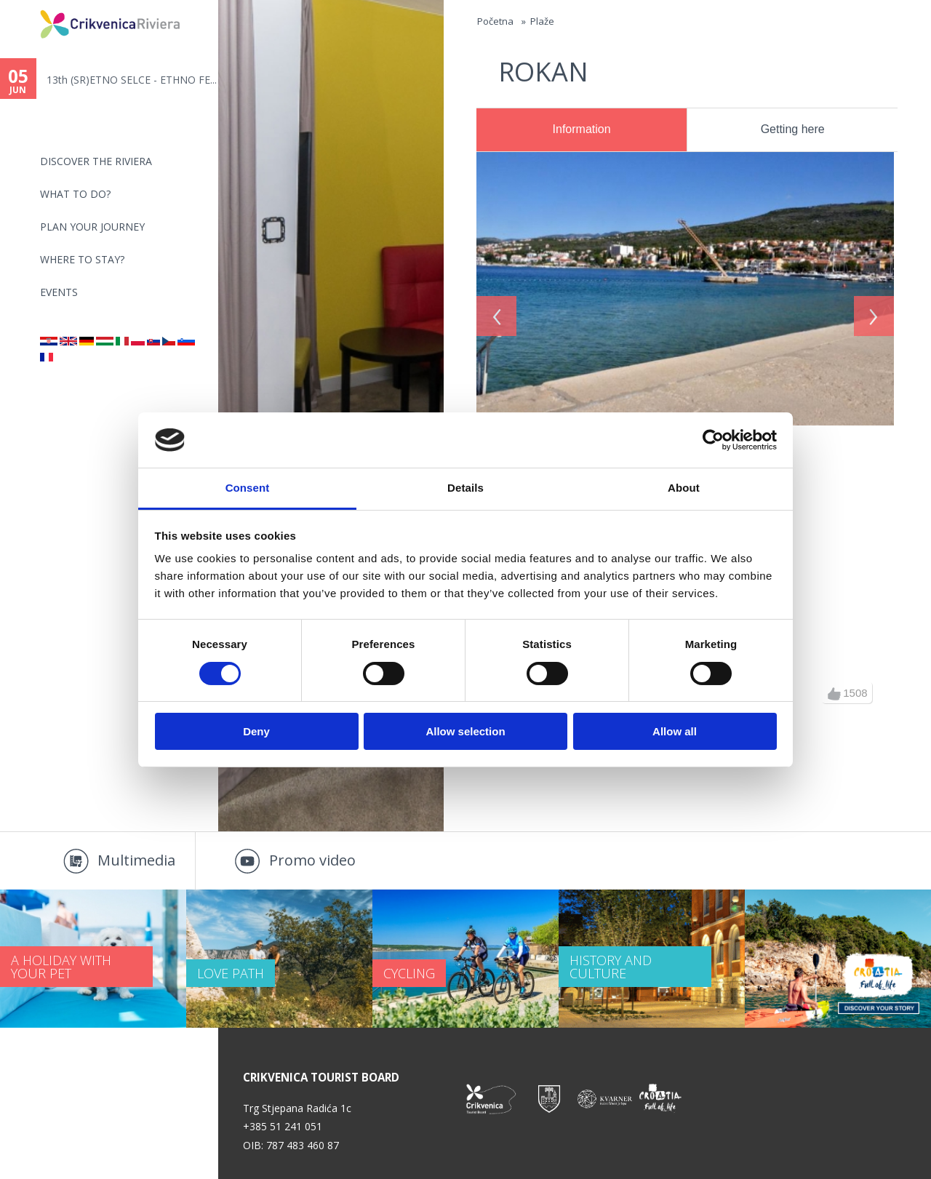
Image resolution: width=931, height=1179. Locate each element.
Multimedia (136, 860)
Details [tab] (465, 487)
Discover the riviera (96, 161)
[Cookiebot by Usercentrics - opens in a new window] (713, 440)
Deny (256, 731)
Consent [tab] (247, 487)
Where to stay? (82, 259)
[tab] (581, 130)
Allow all (674, 731)
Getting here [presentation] (793, 129)
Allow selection (465, 731)
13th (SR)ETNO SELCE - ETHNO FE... (132, 80)
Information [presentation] (582, 129)
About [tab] (684, 487)
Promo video (312, 860)
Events (59, 292)
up (834, 694)
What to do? (75, 194)
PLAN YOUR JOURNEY (92, 226)
